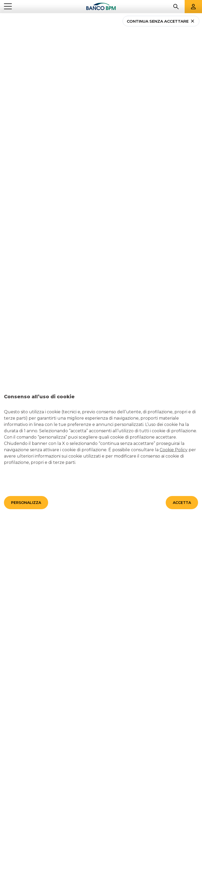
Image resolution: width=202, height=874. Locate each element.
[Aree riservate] (193, 6)
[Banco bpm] (100, 7)
